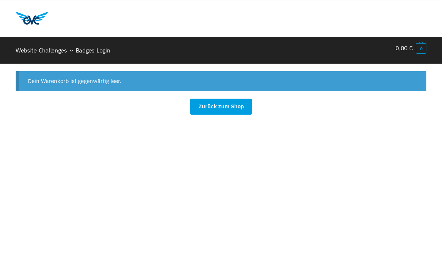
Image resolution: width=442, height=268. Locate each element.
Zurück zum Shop (221, 101)
